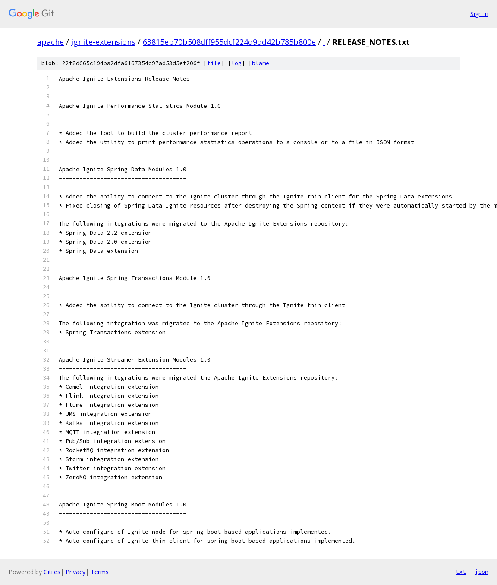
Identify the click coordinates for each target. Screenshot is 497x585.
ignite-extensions (103, 42)
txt (461, 572)
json (481, 572)
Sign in (479, 13)
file (214, 63)
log (236, 63)
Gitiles (52, 572)
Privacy (75, 572)
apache (50, 42)
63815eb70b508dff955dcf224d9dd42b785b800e (229, 42)
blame (260, 63)
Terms (100, 572)
